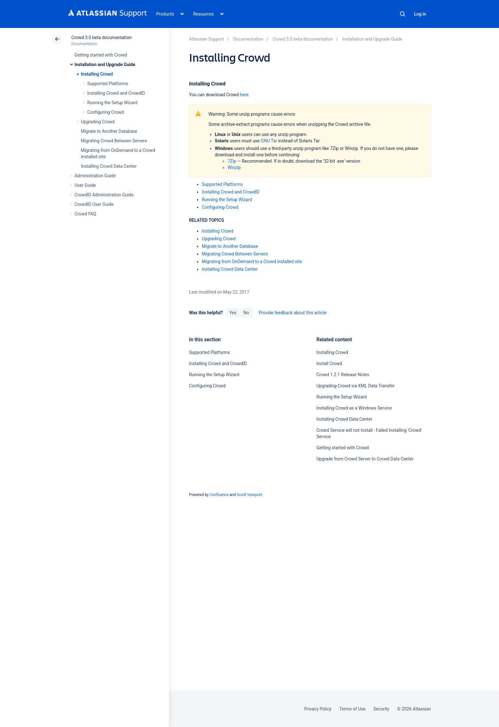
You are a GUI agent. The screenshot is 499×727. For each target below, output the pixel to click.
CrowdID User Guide (94, 204)
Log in (420, 14)
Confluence (218, 495)
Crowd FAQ (85, 213)
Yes (232, 312)
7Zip (232, 161)
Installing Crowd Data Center (109, 166)
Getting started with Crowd (100, 55)
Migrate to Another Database (109, 131)
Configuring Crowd (105, 112)
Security (381, 708)
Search (402, 14)
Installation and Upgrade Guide (104, 64)
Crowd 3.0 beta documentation (101, 37)
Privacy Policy (317, 708)
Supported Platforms (107, 83)
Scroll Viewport (249, 495)
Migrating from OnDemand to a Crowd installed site (252, 261)
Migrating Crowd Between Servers (114, 140)
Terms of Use (352, 708)
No (246, 312)
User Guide (85, 185)
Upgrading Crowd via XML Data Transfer (355, 385)
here (244, 94)
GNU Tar (269, 140)
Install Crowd (329, 363)
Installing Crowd (97, 74)
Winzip (234, 167)
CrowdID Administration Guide (104, 194)
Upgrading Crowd (98, 121)
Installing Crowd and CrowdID (116, 93)
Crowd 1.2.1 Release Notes (342, 374)
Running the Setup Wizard (112, 102)
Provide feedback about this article (293, 312)
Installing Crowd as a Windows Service (354, 408)
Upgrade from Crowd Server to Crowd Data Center (364, 458)
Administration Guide (95, 175)
